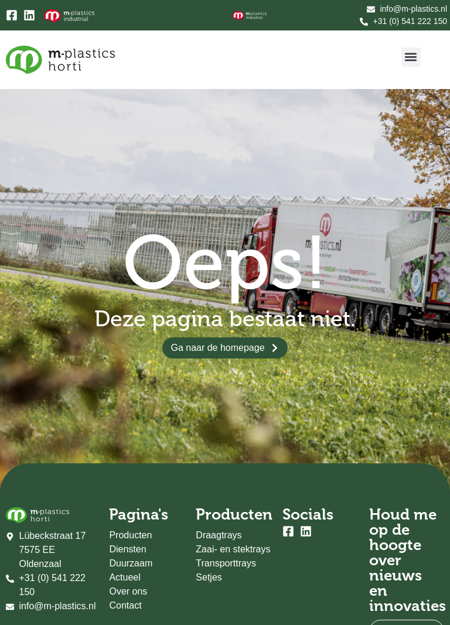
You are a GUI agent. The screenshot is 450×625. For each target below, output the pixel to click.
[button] (411, 57)
